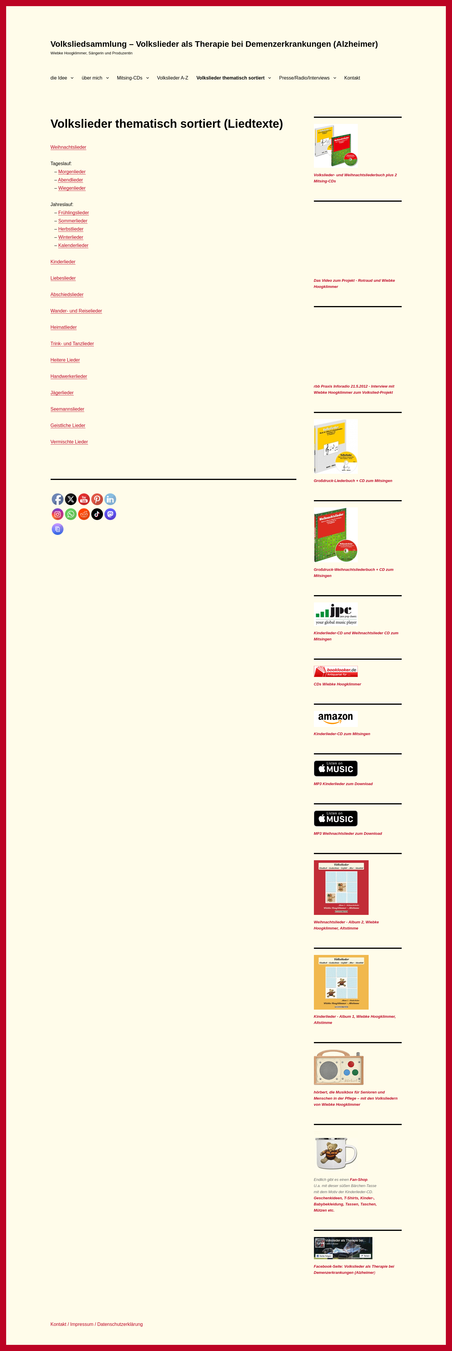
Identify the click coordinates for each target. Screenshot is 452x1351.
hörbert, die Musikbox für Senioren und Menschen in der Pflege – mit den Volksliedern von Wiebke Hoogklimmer (356, 1098)
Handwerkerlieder (69, 376)
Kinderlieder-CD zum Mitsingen (342, 734)
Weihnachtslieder (68, 147)
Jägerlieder (62, 392)
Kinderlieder (63, 261)
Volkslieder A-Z (172, 77)
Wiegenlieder (71, 188)
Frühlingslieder (73, 212)
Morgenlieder (71, 171)
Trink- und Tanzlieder (72, 343)
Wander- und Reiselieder (76, 310)
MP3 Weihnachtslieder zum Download (348, 833)
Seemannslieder (68, 409)
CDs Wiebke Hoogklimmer (337, 684)
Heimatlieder (64, 327)
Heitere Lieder (65, 359)
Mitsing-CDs (129, 77)
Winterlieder (70, 237)
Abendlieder (70, 179)
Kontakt (352, 77)
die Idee (59, 77)
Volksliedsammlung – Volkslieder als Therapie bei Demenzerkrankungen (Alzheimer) (214, 44)
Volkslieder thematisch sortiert (231, 77)
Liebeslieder (63, 278)
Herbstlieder (70, 229)
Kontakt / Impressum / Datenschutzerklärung (97, 1324)
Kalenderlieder (73, 245)
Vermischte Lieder (69, 441)
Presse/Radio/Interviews (304, 77)
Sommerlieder (72, 220)
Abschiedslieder (67, 294)
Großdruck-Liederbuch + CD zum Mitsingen (353, 480)
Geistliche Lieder (68, 425)
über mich (92, 77)
